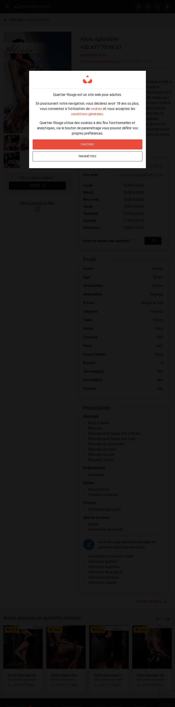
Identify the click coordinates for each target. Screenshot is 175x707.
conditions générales (87, 114)
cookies (96, 108)
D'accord (87, 144)
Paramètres (87, 156)
